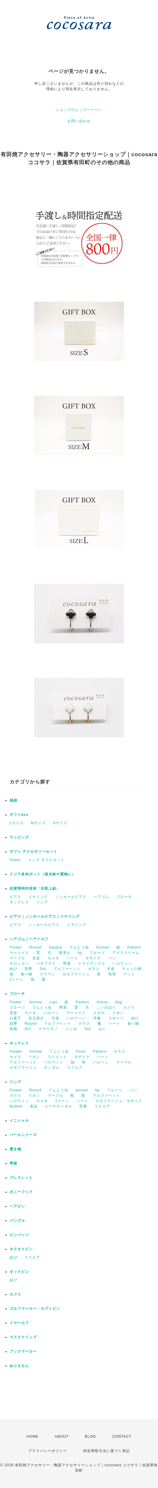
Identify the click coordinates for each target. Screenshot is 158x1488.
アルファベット (67, 969)
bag (118, 1002)
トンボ (71, 1029)
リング (42, 902)
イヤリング (38, 897)
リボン (118, 1013)
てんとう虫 (79, 947)
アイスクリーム (125, 953)
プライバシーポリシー (47, 1451)
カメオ (53, 958)
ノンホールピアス (70, 897)
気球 (112, 974)
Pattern (134, 947)
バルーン (51, 1013)
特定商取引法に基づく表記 (106, 1451)
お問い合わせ (79, 121)
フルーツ (97, 953)
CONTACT (121, 1436)
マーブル (17, 958)
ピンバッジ (19, 1235)
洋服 (97, 1018)
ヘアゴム (101, 897)
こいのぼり (106, 1007)
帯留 (13, 1163)
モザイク (93, 958)
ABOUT (62, 1436)
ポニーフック (21, 1192)
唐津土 (64, 953)
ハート (72, 958)
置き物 (15, 1149)
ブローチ (124, 897)
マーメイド (19, 953)
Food (81, 1051)
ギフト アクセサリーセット (33, 851)
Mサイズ (38, 823)
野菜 (67, 963)
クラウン (47, 974)
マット (129, 974)
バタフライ (46, 963)
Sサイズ (60, 823)
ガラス (94, 969)
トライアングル (91, 963)
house (102, 1002)
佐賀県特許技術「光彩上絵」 (35, 888)
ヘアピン (17, 1206)
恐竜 (83, 1106)
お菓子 (15, 1018)
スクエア (75, 1067)
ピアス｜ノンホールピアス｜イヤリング (45, 916)
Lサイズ (17, 823)
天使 (111, 969)
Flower (16, 947)
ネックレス (19, 902)
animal (81, 1090)
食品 (34, 1106)
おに (102, 1029)
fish (87, 1029)
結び (13, 969)
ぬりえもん (19, 1366)
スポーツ (116, 1018)
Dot (43, 969)
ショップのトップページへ (79, 110)
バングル (17, 1220)
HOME (33, 1436)
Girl (28, 1029)
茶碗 (13, 1029)
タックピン (19, 1272)
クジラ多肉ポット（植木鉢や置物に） (43, 874)
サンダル (52, 1067)
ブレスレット (21, 1178)
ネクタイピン (21, 1249)
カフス (15, 1294)
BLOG (90, 1436)
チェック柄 (132, 969)
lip (80, 953)
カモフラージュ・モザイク (118, 1101)
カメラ (129, 1007)
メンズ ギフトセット (46, 860)
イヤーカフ (19, 1323)
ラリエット (57, 1057)
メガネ (99, 1013)
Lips (53, 1002)
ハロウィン (122, 963)
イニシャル (19, 1120)
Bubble (16, 1106)
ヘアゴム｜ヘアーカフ (29, 939)
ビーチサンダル (58, 1106)
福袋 (13, 800)
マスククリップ (23, 1337)
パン (112, 958)
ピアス (15, 897)
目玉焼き (36, 1018)
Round (35, 947)
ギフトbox (19, 815)
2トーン (17, 979)
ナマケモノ (48, 1029)
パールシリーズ (23, 1135)
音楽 (36, 958)
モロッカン (19, 963)
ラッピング (19, 837)
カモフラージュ (76, 974)
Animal (102, 947)
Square (55, 947)
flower (15, 860)
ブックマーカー (23, 1351)
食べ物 (26, 974)
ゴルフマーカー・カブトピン (35, 1309)
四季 (28, 969)
